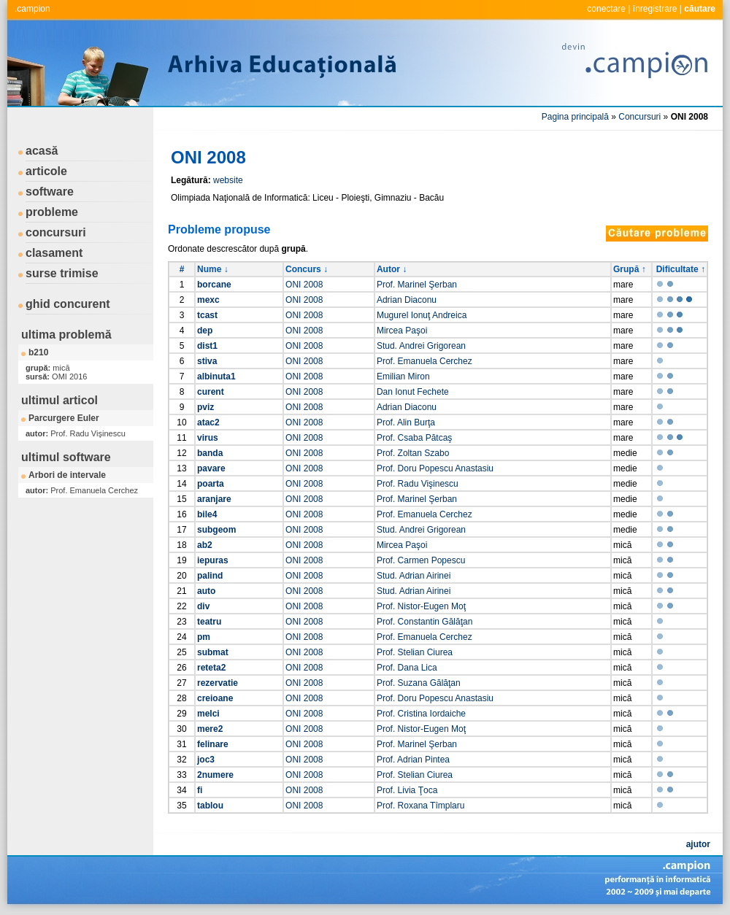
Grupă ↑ (629, 269)
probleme (52, 212)
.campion (32, 9)
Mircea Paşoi (402, 330)
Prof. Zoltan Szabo (413, 453)
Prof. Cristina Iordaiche (421, 714)
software (50, 191)
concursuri (56, 232)
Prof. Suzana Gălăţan (419, 683)
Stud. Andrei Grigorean (421, 346)
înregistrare (655, 9)
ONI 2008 (304, 284)
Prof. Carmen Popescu (421, 560)
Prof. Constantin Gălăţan (424, 622)
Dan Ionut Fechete (413, 392)
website (228, 180)
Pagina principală (575, 117)
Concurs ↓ (306, 269)
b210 (38, 352)
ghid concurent (68, 304)
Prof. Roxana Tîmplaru (421, 805)
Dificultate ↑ (680, 269)
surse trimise (62, 273)
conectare (606, 9)
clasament (54, 253)
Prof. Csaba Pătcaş (414, 438)
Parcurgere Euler (63, 418)
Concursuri (639, 117)
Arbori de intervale (67, 475)
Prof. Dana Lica (407, 668)
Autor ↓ (392, 269)
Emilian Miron (403, 376)
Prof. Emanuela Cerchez (424, 361)
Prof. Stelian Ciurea (415, 652)
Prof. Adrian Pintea (413, 759)
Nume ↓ (212, 269)
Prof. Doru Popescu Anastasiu (435, 468)
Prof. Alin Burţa (406, 422)
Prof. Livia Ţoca (407, 790)
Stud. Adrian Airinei (413, 576)
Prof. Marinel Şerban (417, 284)
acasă (42, 150)
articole (46, 171)
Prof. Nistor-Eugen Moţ (421, 606)
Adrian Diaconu (407, 300)
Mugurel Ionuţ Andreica (421, 315)
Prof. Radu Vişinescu (417, 484)
